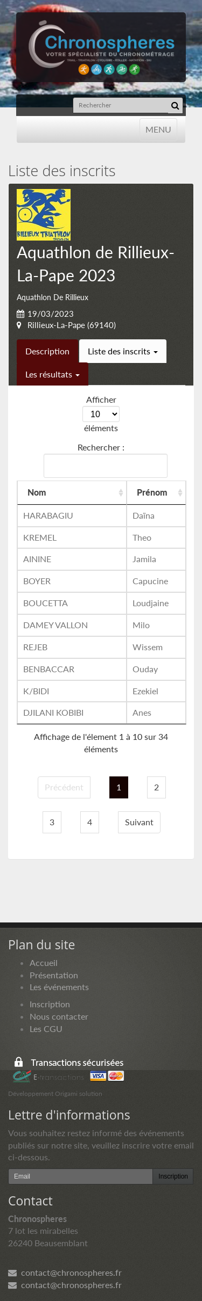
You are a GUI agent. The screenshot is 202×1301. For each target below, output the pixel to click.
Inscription (50, 1004)
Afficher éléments (101, 413)
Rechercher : (103, 460)
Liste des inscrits (123, 351)
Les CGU (46, 1028)
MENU (158, 128)
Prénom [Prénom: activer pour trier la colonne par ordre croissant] (152, 492)
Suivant (139, 822)
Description (47, 351)
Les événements (59, 987)
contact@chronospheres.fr (65, 1272)
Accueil (44, 962)
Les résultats (52, 374)
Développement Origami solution (55, 1093)
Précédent (64, 787)
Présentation (54, 975)
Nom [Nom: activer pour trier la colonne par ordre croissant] (36, 492)
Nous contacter (59, 1016)
